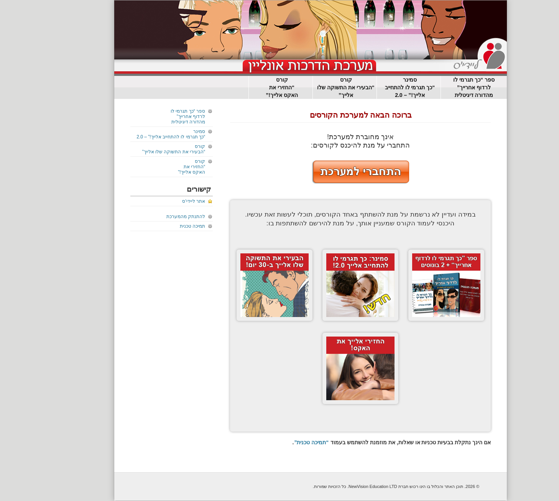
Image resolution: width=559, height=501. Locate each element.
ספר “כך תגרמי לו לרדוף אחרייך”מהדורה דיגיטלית (443, 87)
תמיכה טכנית (161, 226)
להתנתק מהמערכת (154, 216)
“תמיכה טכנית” (280, 442)
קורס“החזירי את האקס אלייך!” (251, 87)
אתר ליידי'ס (162, 201)
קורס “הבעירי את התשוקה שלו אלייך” (315, 87)
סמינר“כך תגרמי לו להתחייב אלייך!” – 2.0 (379, 87)
